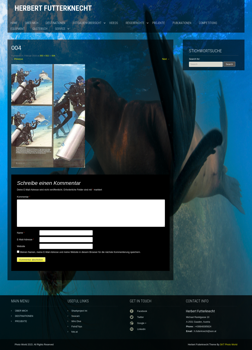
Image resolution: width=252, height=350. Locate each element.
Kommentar (23, 197)
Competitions (208, 23)
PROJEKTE (158, 23)
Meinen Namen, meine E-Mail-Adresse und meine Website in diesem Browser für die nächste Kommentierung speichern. (80, 252)
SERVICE (60, 29)
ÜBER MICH (31, 23)
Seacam (75, 316)
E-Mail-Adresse (25, 239)
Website (21, 246)
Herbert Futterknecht (53, 8)
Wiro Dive (76, 321)
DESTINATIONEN (55, 23)
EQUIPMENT (18, 29)
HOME (14, 23)
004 (53, 56)
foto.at (74, 332)
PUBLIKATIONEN (182, 23)
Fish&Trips (76, 326)
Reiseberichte (135, 23)
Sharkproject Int (79, 311)
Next (166, 59)
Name (20, 233)
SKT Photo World (228, 344)
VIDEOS (113, 23)
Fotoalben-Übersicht (87, 23)
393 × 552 (44, 56)
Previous (17, 59)
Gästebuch (39, 29)
